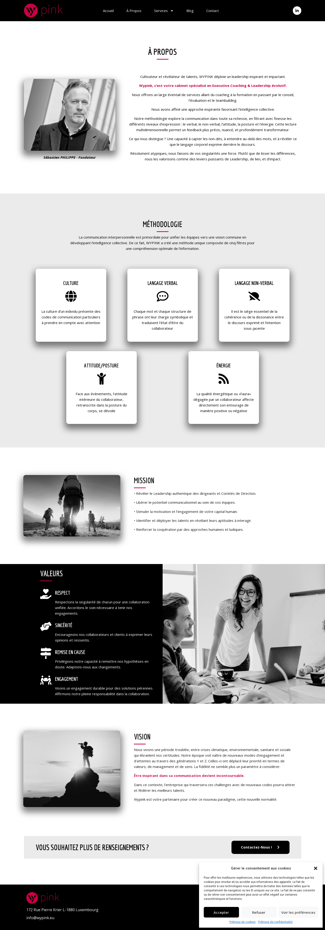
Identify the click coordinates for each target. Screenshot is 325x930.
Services (164, 10)
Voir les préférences (298, 912)
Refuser (258, 912)
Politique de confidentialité (275, 922)
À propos (133, 10)
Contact (212, 10)
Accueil (108, 10)
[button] (315, 868)
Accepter (221, 912)
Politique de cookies (242, 922)
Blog (190, 10)
